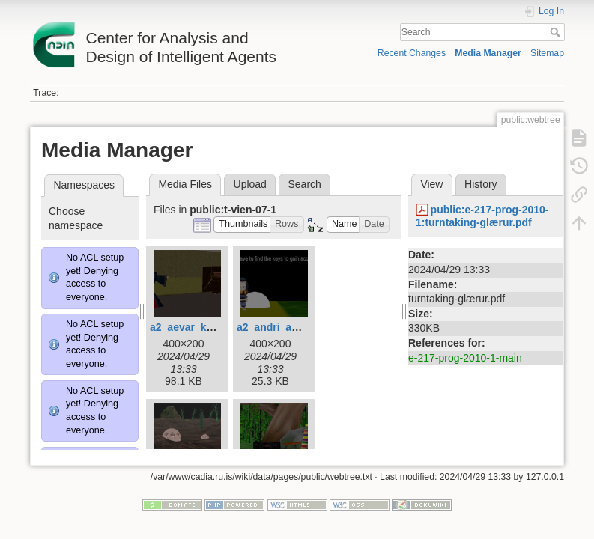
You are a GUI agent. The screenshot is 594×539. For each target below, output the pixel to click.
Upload (250, 184)
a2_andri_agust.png (286, 327)
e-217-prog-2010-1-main (465, 358)
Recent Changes (412, 53)
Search (557, 32)
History (480, 184)
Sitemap (547, 53)
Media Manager (488, 53)
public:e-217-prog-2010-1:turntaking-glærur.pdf (482, 216)
